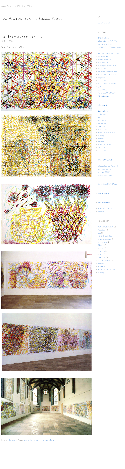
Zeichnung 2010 (103, 135)
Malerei (100, 254)
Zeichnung (101, 272)
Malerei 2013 (102, 90)
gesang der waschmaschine (107, 132)
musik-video (101, 257)
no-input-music (102, 129)
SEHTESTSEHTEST (103, 123)
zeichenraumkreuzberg (105, 44)
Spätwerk (101, 87)
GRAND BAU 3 (103, 68)
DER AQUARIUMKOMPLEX (107, 84)
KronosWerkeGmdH (104, 23)
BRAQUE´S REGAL (103, 38)
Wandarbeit (101, 266)
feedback (101, 139)
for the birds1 (102, 114)
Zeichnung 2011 (103, 120)
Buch (99, 233)
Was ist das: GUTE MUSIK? (107, 93)
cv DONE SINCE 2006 (23, 6)
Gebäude (101, 245)
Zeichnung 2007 (103, 172)
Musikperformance (104, 260)
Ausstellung (101, 230)
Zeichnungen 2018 (104, 62)
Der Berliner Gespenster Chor (107, 72)
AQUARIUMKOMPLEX (105, 227)
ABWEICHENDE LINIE (105, 59)
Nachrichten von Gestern (21, 36)
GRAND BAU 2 (103, 81)
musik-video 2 (102, 126)
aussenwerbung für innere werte (108, 53)
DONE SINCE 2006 (105, 209)
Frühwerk (27, 440)
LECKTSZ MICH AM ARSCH (108, 75)
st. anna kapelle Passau (46, 440)
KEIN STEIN (101, 148)
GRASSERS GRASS (104, 56)
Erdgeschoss (101, 78)
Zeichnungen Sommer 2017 (107, 65)
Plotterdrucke (34, 440)
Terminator (101, 142)
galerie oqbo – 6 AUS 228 (107, 41)
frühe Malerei (12, 440)
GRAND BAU (102, 151)
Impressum (101, 212)
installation (101, 251)
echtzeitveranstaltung (104, 239)
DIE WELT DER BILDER (104, 145)
